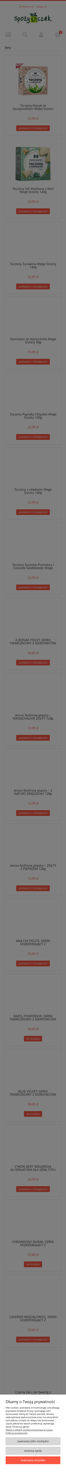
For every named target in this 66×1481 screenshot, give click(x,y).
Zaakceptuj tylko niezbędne (33, 1441)
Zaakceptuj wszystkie (33, 1460)
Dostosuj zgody (33, 1450)
